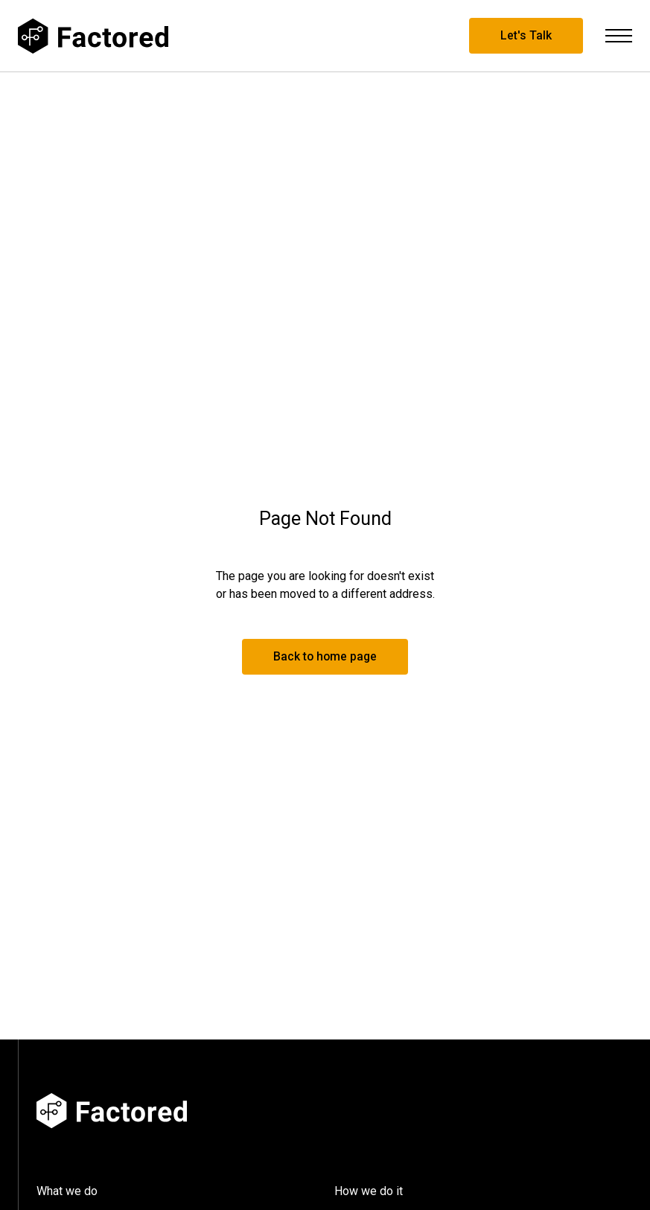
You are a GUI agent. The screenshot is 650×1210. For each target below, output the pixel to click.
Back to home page (325, 656)
